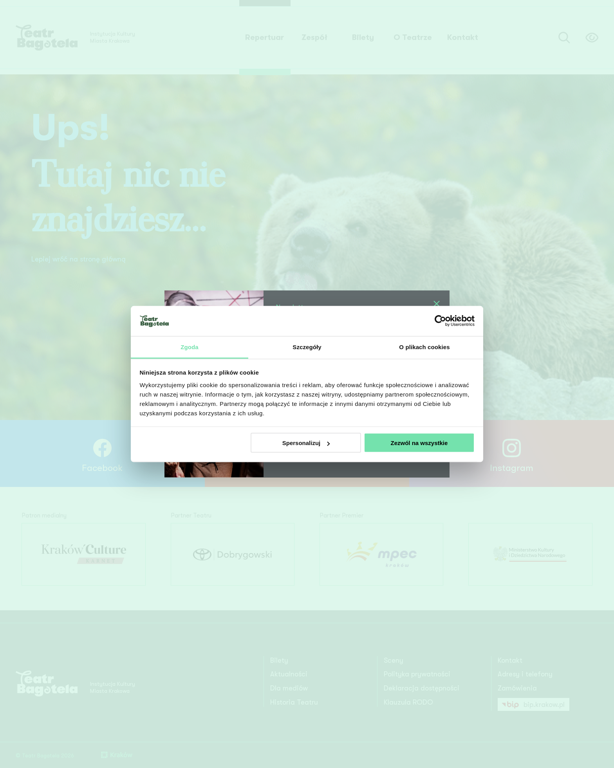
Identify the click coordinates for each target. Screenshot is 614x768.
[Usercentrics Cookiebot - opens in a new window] (440, 321)
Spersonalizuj (306, 443)
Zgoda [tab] (190, 346)
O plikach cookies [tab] (424, 346)
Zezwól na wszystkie (419, 443)
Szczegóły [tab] (307, 346)
